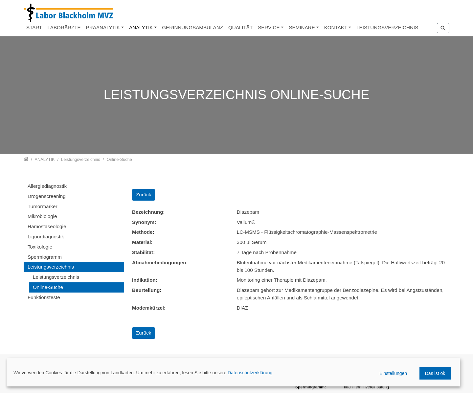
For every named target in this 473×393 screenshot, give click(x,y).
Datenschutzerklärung (250, 372)
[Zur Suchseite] (443, 28)
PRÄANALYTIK (103, 27)
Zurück (143, 194)
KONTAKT (336, 27)
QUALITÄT (240, 27)
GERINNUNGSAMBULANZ (192, 27)
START (34, 27)
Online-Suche (48, 287)
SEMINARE (302, 27)
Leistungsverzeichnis (51, 267)
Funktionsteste (44, 297)
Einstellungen (393, 373)
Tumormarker (42, 206)
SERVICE (269, 27)
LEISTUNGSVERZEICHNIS (387, 27)
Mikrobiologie (42, 216)
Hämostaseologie (47, 226)
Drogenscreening (47, 196)
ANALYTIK (141, 27)
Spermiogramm (45, 257)
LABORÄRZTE (63, 27)
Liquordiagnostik (46, 236)
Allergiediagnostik (47, 186)
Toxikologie (40, 247)
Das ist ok (435, 373)
